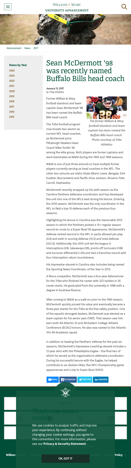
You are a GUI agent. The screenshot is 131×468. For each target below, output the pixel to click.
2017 (35, 48)
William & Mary (15, 455)
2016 (11, 111)
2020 (12, 91)
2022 (12, 80)
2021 (11, 86)
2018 (11, 101)
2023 (12, 75)
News (27, 48)
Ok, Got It (66, 458)
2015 (11, 117)
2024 (11, 70)
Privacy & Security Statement (64, 444)
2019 (11, 96)
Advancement (14, 48)
